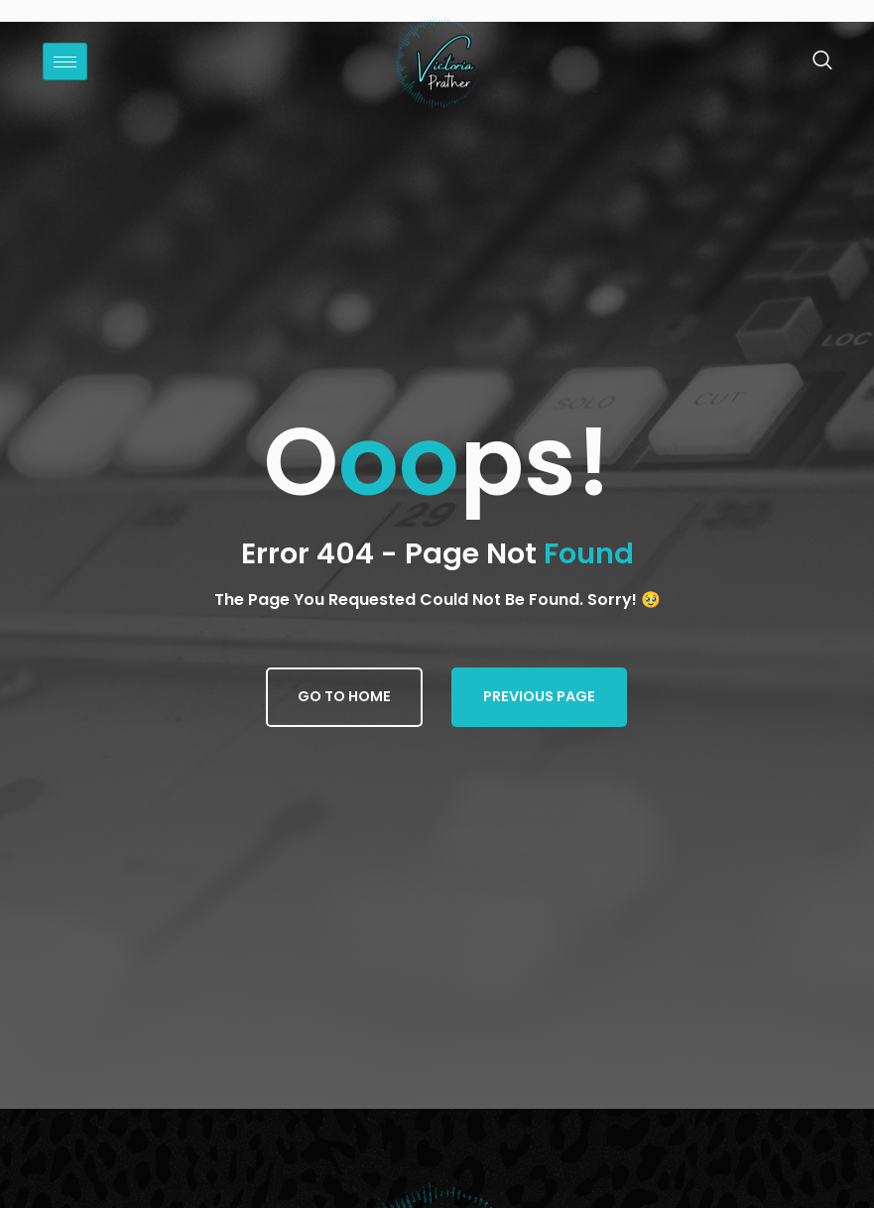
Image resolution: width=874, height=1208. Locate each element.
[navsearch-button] (812, 61)
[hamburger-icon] (65, 61)
